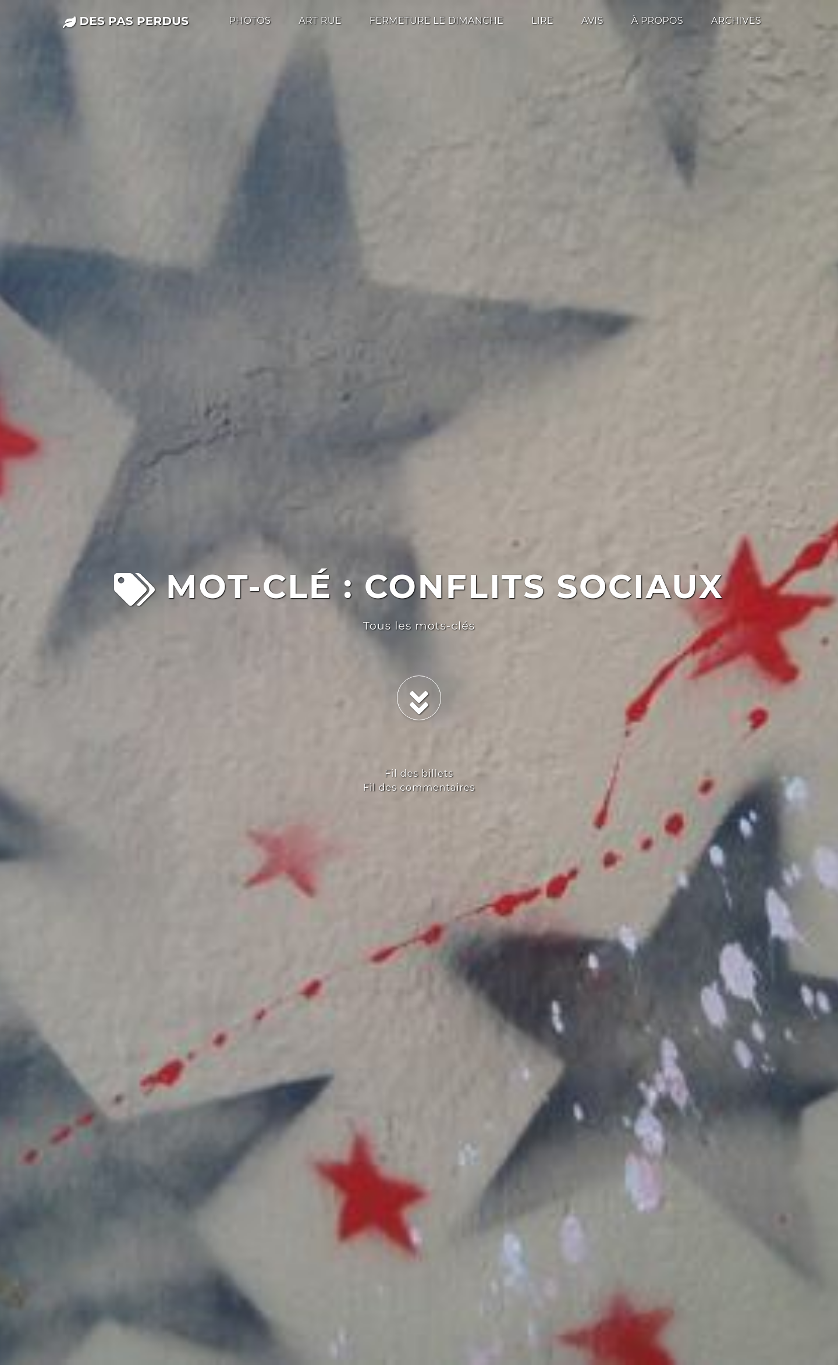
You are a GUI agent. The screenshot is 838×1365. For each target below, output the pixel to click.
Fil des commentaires (419, 787)
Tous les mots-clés (419, 625)
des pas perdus (126, 21)
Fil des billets (419, 773)
